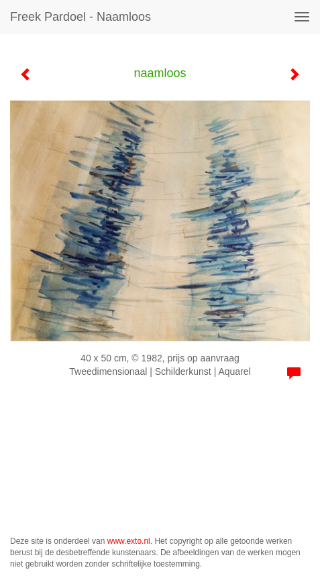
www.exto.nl (128, 541)
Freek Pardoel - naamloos (80, 16)
